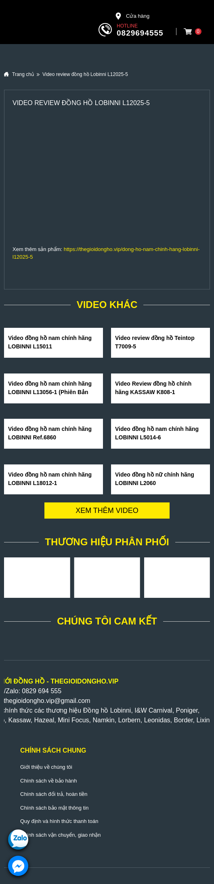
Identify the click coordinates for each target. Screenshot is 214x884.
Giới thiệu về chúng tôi (46, 767)
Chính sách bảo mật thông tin (54, 808)
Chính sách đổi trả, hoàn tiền (54, 794)
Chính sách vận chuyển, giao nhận (60, 835)
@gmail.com (72, 700)
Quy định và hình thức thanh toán (59, 821)
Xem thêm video (107, 510)
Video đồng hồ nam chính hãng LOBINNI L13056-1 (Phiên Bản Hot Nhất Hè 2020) (50, 392)
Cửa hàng (132, 16)
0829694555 (140, 33)
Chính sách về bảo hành (48, 781)
